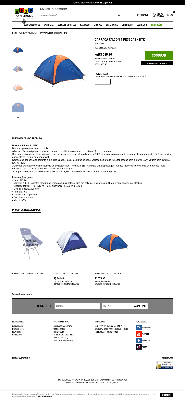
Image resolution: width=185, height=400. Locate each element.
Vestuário (142, 24)
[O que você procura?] (119, 15)
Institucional (18, 321)
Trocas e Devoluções (62, 337)
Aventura (48, 24)
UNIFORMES (127, 24)
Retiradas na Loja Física (63, 334)
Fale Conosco (18, 329)
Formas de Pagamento (62, 326)
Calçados (84, 24)
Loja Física (16, 332)
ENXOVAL (98, 24)
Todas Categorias (31, 24)
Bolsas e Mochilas (67, 24)
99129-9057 (61, 9)
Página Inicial (18, 326)
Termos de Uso (59, 329)
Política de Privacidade (63, 340)
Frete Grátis (58, 332)
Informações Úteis (61, 321)
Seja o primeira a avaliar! (105, 47)
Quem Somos (45, 9)
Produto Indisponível (30, 243)
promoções (156, 24)
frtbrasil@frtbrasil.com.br (106, 332)
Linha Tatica (112, 24)
